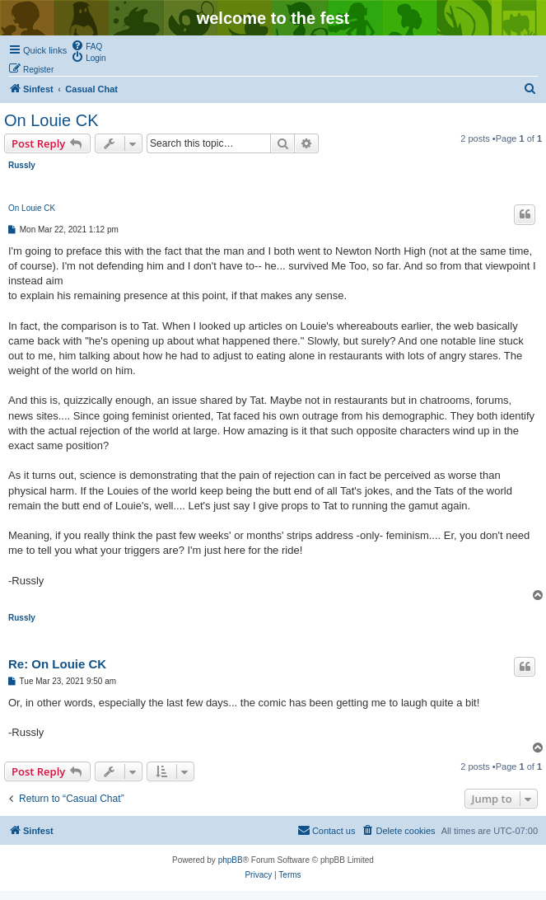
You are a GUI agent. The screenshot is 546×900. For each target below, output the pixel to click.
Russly (21, 165)
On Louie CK (51, 120)
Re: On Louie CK (57, 664)
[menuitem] (86, 45)
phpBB (230, 860)
